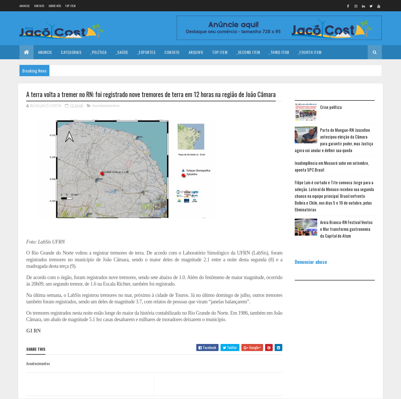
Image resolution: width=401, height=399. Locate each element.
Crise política (331, 107)
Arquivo (196, 52)
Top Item (70, 6)
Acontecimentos (106, 105)
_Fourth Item (309, 52)
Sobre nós (55, 6)
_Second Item (248, 52)
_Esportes (146, 52)
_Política (98, 52)
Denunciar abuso (311, 261)
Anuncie (24, 6)
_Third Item (279, 52)
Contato (39, 6)
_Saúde (122, 52)
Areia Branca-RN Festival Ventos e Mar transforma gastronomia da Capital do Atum (346, 229)
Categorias (71, 52)
